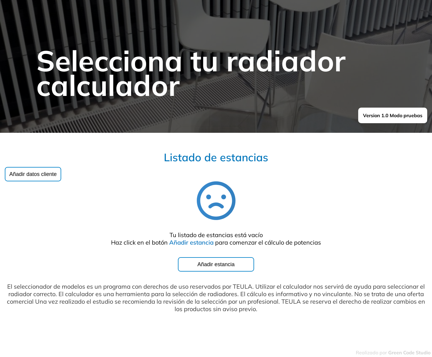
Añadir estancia (216, 264)
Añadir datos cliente (33, 174)
